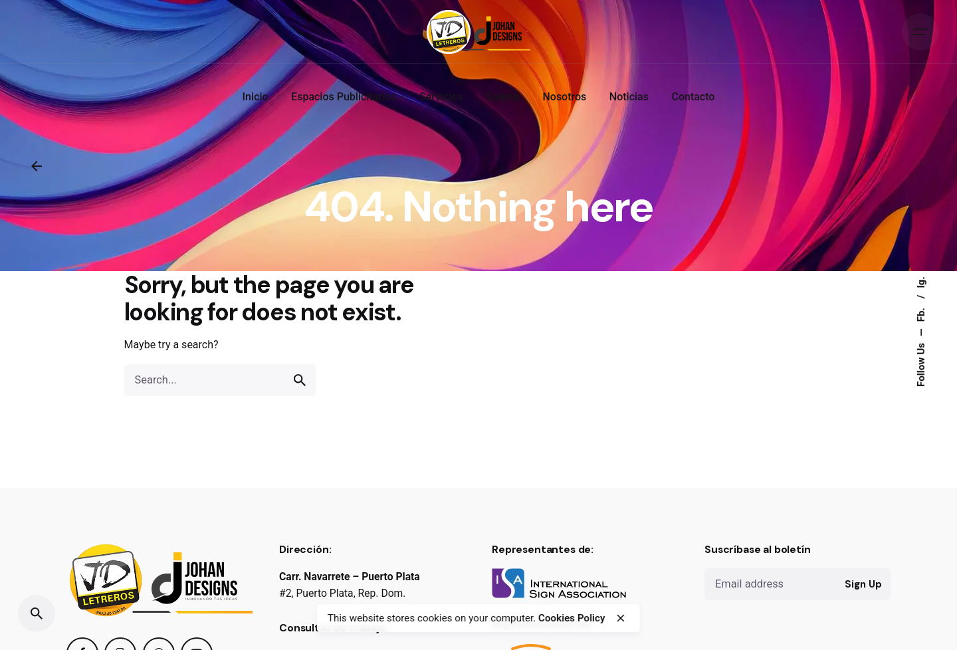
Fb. (921, 313)
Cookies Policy (571, 618)
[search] (300, 380)
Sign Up (863, 584)
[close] (621, 618)
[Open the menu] (920, 32)
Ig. (921, 282)
